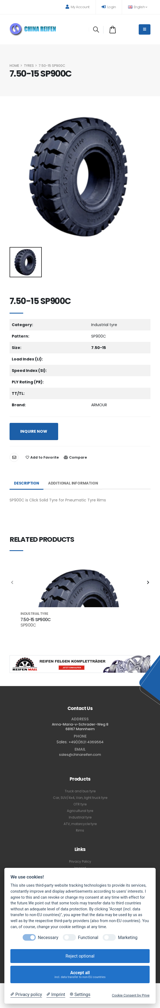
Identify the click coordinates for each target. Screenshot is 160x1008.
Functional (88, 937)
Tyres (29, 65)
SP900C (28, 625)
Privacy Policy (80, 861)
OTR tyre (80, 804)
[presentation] (12, 583)
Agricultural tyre (80, 811)
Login (109, 7)
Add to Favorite (42, 457)
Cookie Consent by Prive (131, 995)
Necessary (48, 937)
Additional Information (75, 483)
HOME (14, 65)
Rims (80, 830)
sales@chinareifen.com (80, 754)
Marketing (127, 937)
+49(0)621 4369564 (86, 742)
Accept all (80, 974)
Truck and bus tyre (80, 791)
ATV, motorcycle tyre (80, 824)
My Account (78, 7)
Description (27, 483)
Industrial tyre (80, 817)
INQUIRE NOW (33, 431)
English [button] (137, 7)
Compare (75, 457)
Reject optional (80, 956)
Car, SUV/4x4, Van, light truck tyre (80, 798)
